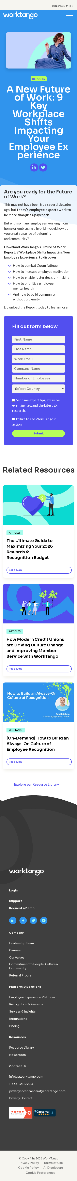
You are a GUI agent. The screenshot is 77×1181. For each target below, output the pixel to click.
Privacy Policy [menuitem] (28, 1162)
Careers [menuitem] (15, 950)
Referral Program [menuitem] (21, 975)
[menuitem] (39, 1172)
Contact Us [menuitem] (18, 1066)
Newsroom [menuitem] (17, 1055)
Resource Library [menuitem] (21, 1047)
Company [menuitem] (16, 933)
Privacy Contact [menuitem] (20, 1098)
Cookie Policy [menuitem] (28, 1167)
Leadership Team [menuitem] (21, 943)
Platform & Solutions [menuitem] (25, 987)
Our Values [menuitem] (17, 957)
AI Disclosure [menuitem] (53, 1167)
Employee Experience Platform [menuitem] (32, 997)
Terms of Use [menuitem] (53, 1162)
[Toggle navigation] (69, 15)
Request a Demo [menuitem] (21, 908)
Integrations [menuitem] (18, 1019)
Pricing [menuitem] (14, 1026)
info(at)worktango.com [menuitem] (26, 1076)
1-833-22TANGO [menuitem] (21, 1084)
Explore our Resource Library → (38, 784)
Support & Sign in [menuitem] (61, 5)
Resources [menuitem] (17, 1037)
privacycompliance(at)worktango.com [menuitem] (37, 1091)
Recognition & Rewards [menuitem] (26, 1004)
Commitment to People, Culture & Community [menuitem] (33, 966)
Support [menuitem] (15, 901)
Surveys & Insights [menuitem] (22, 1011)
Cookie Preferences (40, 1172)
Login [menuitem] (13, 890)
